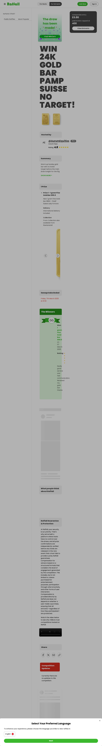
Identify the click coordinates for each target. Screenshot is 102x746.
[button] (9, 734)
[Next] (51, 741)
